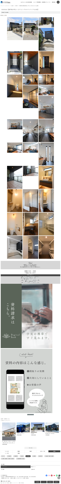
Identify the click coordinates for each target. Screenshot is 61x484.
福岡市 (36, 456)
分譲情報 (37, 482)
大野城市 (29, 456)
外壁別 (30, 451)
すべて (3, 456)
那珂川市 (42, 456)
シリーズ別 (6, 453)
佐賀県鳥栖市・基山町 (22, 458)
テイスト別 (6, 451)
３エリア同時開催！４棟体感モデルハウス (41, 2)
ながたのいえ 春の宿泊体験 (26, 2)
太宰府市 (9, 456)
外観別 (19, 453)
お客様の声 (33, 469)
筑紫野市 (16, 456)
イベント (43, 482)
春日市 (23, 456)
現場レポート (33, 466)
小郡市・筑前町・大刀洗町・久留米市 (8, 458)
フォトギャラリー (4, 466)
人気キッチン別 (42, 451)
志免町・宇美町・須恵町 (51, 456)
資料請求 (54, 2)
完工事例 (2, 469)
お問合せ (56, 482)
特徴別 (19, 451)
